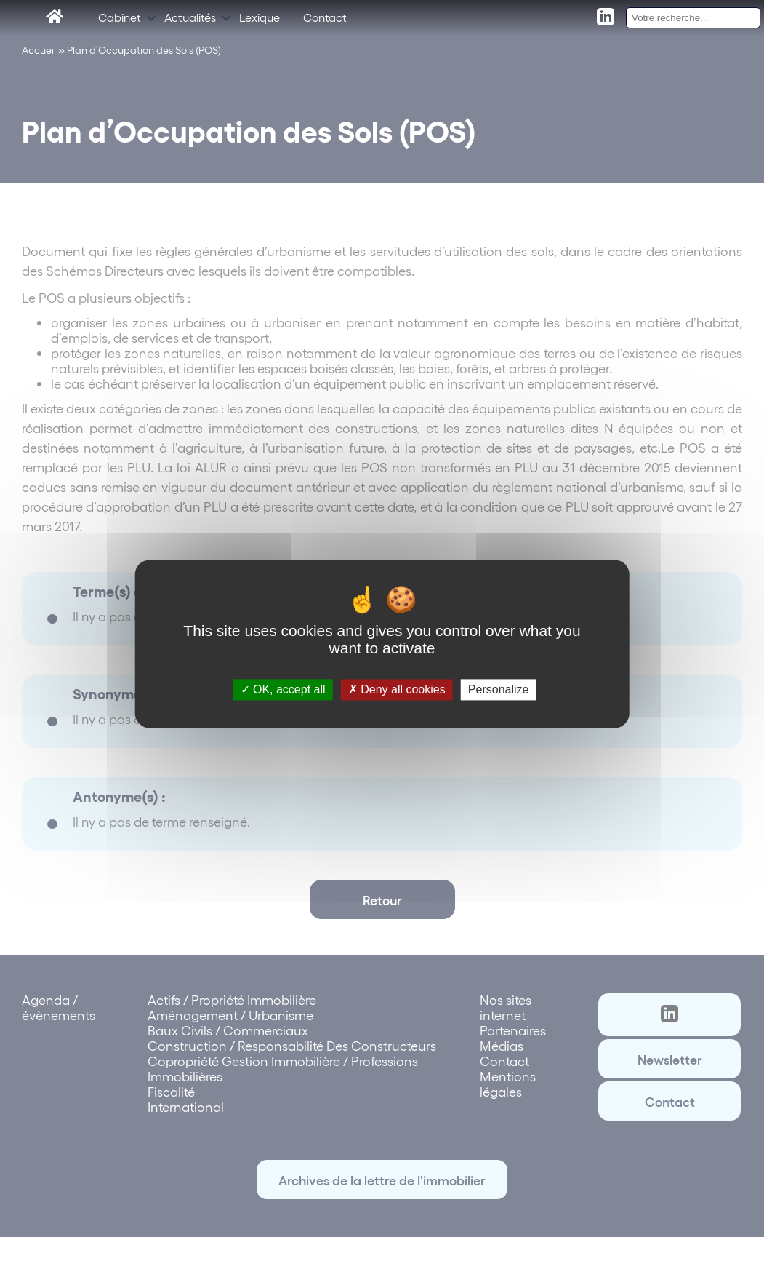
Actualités (190, 20)
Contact (325, 20)
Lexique (259, 20)
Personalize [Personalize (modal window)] (498, 689)
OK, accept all (283, 689)
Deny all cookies (397, 689)
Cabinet (119, 20)
